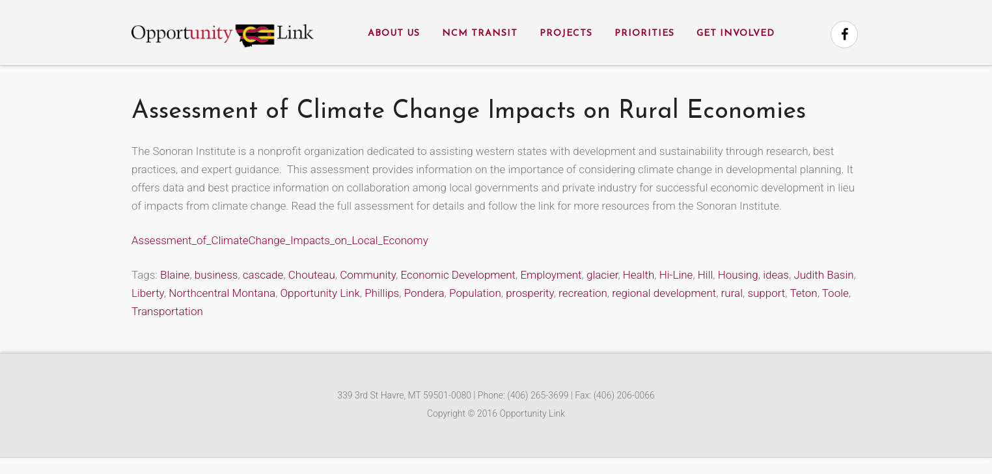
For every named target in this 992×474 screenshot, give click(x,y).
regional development (664, 293)
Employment (550, 274)
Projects (566, 33)
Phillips (382, 293)
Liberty (147, 293)
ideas (776, 274)
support (766, 293)
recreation (582, 293)
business (216, 274)
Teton (803, 293)
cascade (263, 274)
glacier (602, 274)
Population (475, 293)
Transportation (167, 311)
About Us (394, 33)
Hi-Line (676, 274)
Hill (705, 274)
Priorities (644, 33)
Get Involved (735, 33)
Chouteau (311, 274)
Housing (738, 274)
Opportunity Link (320, 293)
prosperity (530, 293)
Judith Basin (823, 274)
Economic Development (458, 274)
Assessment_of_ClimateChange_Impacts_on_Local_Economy (279, 240)
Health (639, 274)
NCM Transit (479, 33)
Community (368, 274)
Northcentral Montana (222, 293)
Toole (835, 293)
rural (732, 293)
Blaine (174, 274)
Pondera (424, 293)
